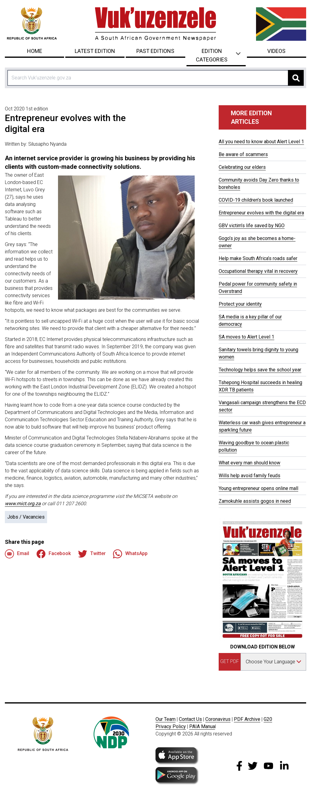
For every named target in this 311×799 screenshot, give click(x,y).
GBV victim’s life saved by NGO (252, 225)
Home (34, 51)
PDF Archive (247, 719)
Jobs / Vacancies (26, 517)
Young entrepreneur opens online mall (258, 488)
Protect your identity (240, 304)
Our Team (166, 719)
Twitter (92, 553)
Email (17, 553)
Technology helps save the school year (260, 370)
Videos (276, 51)
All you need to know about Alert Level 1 (261, 141)
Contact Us (190, 719)
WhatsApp (130, 554)
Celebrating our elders (242, 167)
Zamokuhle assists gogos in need (255, 501)
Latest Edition (95, 51)
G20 (268, 719)
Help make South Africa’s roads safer (258, 258)
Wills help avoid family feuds (249, 475)
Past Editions (155, 51)
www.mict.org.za (23, 503)
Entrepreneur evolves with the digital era (261, 213)
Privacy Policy (171, 726)
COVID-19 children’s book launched (256, 200)
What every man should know (249, 463)
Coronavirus (218, 719)
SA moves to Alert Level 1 (246, 337)
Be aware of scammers (243, 154)
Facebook (53, 553)
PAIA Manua (202, 726)
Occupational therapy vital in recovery (258, 271)
